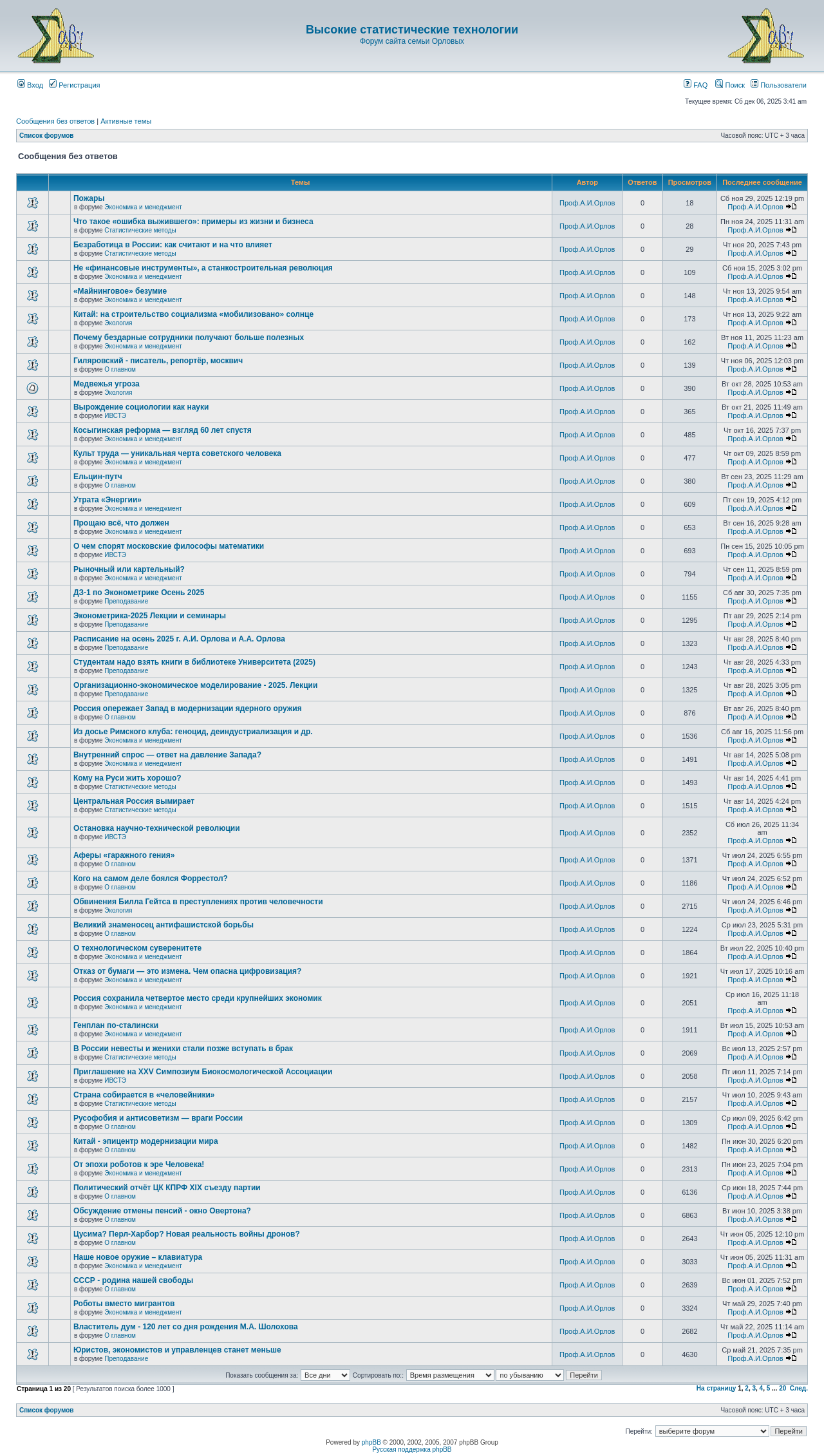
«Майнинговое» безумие (120, 291)
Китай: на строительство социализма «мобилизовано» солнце (193, 314)
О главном (120, 369)
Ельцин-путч (97, 476)
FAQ (695, 85)
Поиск (730, 85)
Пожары (89, 198)
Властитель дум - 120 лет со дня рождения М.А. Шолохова (185, 1326)
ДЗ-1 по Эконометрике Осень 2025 (139, 592)
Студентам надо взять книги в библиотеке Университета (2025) (194, 662)
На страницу (716, 1388)
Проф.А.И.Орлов (587, 203)
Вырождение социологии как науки (141, 407)
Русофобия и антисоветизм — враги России (158, 1118)
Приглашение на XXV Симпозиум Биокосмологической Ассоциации (202, 1071)
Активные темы (125, 121)
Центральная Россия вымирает (133, 801)
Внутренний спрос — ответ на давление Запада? (167, 754)
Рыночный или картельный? (129, 569)
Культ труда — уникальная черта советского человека (177, 453)
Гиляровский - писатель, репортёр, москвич (158, 360)
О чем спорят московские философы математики (168, 546)
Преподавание (126, 601)
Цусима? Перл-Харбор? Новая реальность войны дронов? (186, 1234)
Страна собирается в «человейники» (144, 1094)
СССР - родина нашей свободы (133, 1280)
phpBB (371, 1442)
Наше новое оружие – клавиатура (137, 1257)
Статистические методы (140, 230)
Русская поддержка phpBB (411, 1449)
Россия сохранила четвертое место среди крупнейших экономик (197, 998)
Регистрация (74, 85)
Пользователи (779, 85)
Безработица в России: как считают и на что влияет (172, 244)
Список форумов (46, 135)
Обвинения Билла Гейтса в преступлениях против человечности (198, 901)
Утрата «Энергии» (107, 499)
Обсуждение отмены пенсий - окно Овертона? (162, 1210)
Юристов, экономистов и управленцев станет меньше (177, 1349)
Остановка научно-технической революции (156, 828)
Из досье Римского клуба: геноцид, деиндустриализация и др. (193, 731)
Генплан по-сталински (115, 1025)
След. (799, 1388)
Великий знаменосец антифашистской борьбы (163, 924)
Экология (118, 323)
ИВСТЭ (115, 415)
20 (782, 1388)
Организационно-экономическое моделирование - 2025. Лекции (195, 685)
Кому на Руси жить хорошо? (127, 778)
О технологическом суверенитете (137, 948)
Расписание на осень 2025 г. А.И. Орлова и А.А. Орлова (179, 638)
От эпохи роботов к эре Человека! (138, 1164)
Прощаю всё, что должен (121, 522)
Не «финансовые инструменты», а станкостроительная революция (203, 267)
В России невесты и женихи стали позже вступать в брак (183, 1048)
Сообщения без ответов (55, 121)
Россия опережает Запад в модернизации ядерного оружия (187, 708)
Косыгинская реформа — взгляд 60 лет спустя (162, 430)
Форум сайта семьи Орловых (412, 41)
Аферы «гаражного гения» (124, 855)
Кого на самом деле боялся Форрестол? (150, 878)
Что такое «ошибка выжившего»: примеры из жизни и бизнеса (193, 221)
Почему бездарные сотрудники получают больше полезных (188, 337)
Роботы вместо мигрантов (124, 1303)
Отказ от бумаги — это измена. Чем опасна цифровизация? (187, 971)
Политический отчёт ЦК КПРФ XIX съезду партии (167, 1187)
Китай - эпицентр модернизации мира (145, 1141)
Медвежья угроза (106, 383)
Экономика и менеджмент (143, 207)
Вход (30, 85)
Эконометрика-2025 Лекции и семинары (149, 615)
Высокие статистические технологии (412, 29)
